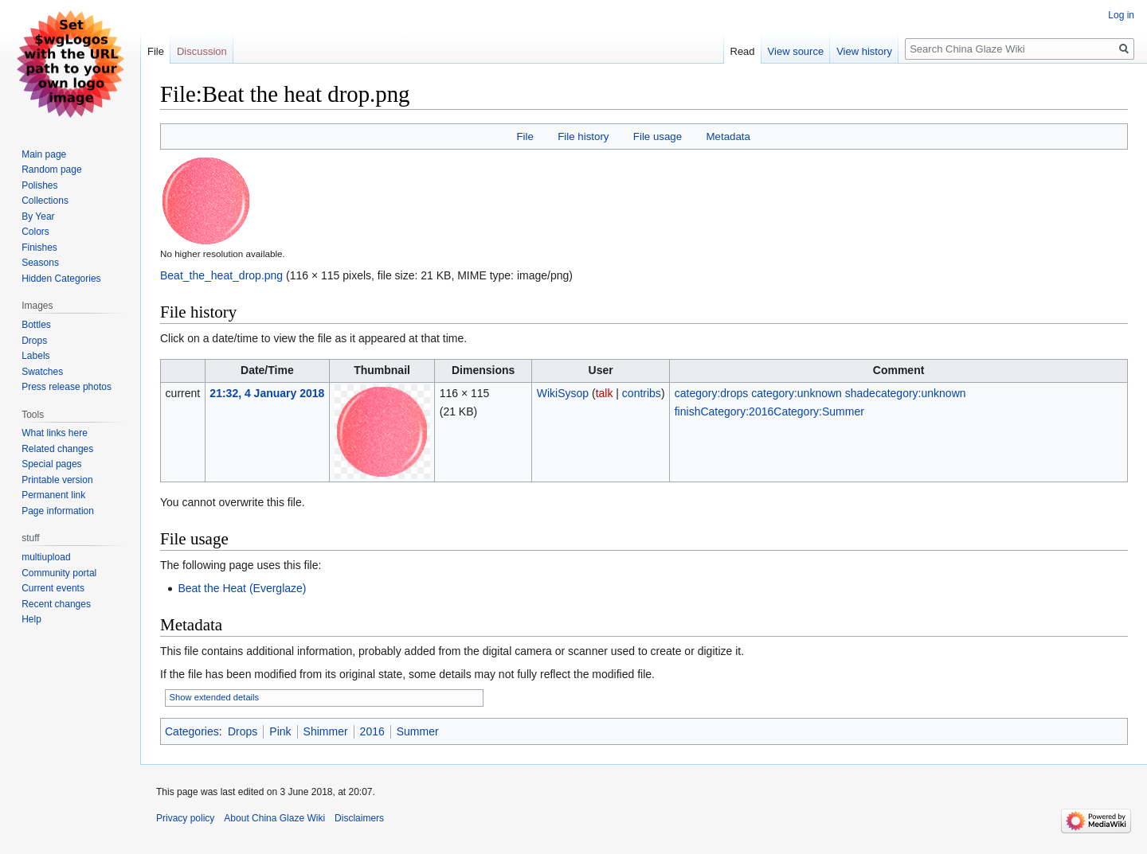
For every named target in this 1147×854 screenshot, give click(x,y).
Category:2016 (736, 411)
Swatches (42, 371)
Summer (418, 731)
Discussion (202, 51)
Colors (35, 231)
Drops (242, 731)
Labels (35, 355)
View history (864, 51)
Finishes (39, 247)
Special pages (51, 464)
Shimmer (325, 731)
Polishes (39, 185)
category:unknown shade (813, 393)
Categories (192, 731)
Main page (44, 154)
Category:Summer (818, 411)
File (524, 136)
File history (583, 136)
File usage (657, 136)
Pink (280, 731)
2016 (372, 731)
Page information (58, 511)
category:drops (712, 393)
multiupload (46, 557)
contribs (641, 393)
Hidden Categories (61, 278)
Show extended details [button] (215, 697)
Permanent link (53, 495)
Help (31, 619)
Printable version (57, 479)
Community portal (59, 573)
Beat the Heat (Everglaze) (242, 588)
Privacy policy (185, 818)
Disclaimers (359, 818)
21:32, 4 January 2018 (266, 393)
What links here (55, 433)
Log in (1121, 15)
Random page (51, 169)
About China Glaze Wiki (274, 818)
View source (796, 51)
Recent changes (56, 604)
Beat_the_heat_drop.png (221, 275)
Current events (53, 588)
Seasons (40, 262)
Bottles (36, 324)
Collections (45, 200)
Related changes (57, 448)
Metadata (728, 136)
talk (604, 393)
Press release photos (67, 386)
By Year (38, 216)
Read (742, 51)
